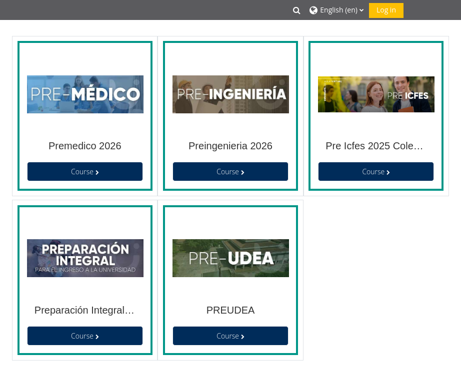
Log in (386, 9)
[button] (297, 9)
